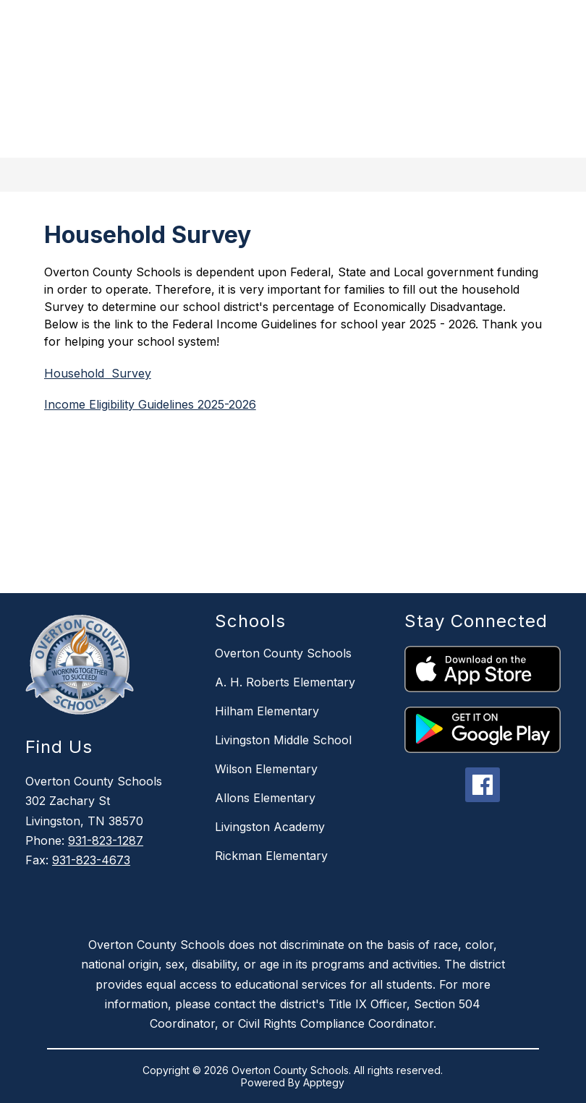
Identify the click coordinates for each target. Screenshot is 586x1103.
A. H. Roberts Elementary (285, 682)
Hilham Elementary (267, 711)
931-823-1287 (105, 840)
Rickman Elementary (271, 855)
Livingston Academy (270, 826)
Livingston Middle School (283, 740)
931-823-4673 (91, 860)
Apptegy (323, 1082)
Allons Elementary (265, 798)
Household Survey (97, 373)
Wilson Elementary (266, 769)
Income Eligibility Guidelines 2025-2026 (150, 404)
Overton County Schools (283, 653)
